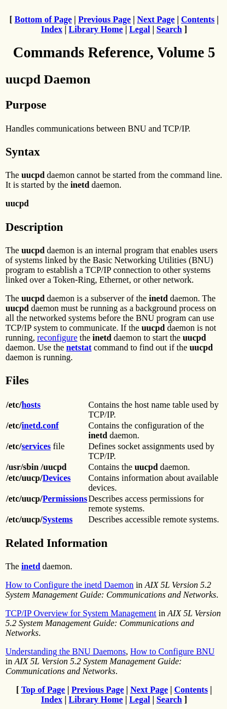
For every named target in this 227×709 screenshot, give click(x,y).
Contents (197, 19)
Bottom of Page (43, 19)
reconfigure (57, 337)
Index (51, 29)
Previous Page (104, 19)
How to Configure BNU (172, 651)
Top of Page (43, 689)
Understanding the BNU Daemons (65, 651)
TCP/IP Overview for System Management (80, 613)
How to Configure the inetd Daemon (69, 584)
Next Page (156, 19)
